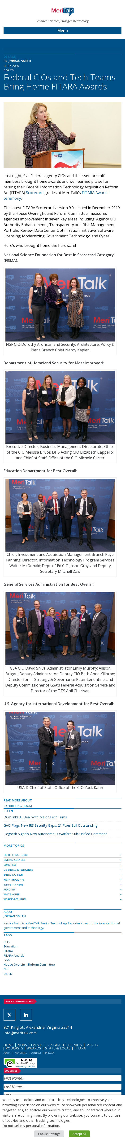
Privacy (49, 1052)
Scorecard (34, 192)
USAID (8, 973)
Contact (36, 1052)
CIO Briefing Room (18, 806)
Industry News (13, 884)
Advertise (21, 1052)
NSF (6, 969)
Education (10, 946)
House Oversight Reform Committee (29, 964)
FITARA (8, 951)
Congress (10, 864)
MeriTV (92, 1045)
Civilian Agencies (14, 860)
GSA (7, 960)
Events (37, 1045)
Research (55, 1045)
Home (8, 1045)
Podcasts (14, 1048)
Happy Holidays (14, 879)
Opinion (75, 1045)
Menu (62, 30)
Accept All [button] (79, 1134)
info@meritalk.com (20, 1033)
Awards (34, 1048)
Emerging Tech (13, 874)
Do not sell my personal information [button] (30, 1125)
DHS (7, 942)
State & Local (57, 1048)
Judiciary (9, 889)
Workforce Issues (15, 899)
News (22, 1045)
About (7, 1052)
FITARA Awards (14, 955)
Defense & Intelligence (18, 869)
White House (11, 894)
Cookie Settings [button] (49, 1134)
